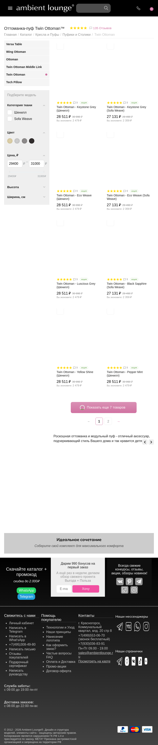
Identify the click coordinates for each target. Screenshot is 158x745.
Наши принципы (58, 632)
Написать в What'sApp (17, 638)
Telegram (26, 596)
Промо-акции (56, 666)
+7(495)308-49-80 (22, 644)
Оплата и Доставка (60, 661)
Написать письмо (22, 649)
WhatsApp (26, 590)
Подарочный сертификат (18, 664)
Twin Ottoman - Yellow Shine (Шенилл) (75, 373)
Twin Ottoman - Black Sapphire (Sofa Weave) (126, 285)
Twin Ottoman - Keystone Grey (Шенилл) (76, 108)
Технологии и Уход (60, 627)
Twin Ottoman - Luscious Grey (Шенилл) (76, 285)
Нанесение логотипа (54, 638)
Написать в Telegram (17, 629)
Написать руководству (18, 672)
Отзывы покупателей (18, 655)
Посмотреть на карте (94, 661)
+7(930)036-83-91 (91, 643)
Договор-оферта (58, 671)
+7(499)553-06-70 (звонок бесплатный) (94, 637)
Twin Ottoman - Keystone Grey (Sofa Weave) (126, 108)
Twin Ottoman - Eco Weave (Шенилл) (74, 197)
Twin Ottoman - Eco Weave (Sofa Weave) (128, 197)
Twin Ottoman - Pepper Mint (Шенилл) (125, 373)
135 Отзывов (100, 28)
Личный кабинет (21, 623)
